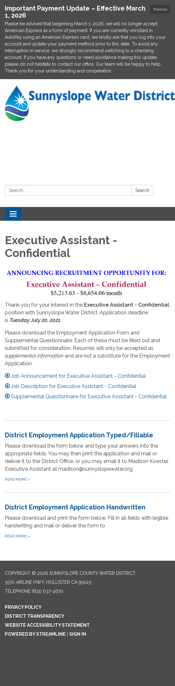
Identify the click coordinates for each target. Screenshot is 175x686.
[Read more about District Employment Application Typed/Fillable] (87, 456)
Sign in (77, 634)
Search (142, 190)
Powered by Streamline (35, 634)
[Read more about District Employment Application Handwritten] (87, 520)
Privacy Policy (23, 607)
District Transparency (34, 616)
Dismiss (160, 9)
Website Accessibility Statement (47, 625)
